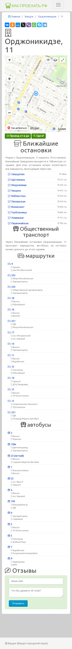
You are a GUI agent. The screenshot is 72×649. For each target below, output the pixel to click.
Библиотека (17, 196)
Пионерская (16, 201)
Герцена (14, 190)
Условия (62, 129)
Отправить (18, 603)
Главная (15, 16)
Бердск (29, 16)
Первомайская (18, 223)
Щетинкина (16, 179)
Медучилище (17, 185)
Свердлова (16, 174)
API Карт (34, 128)
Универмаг (16, 217)
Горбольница (17, 212)
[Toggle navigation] (58, 5)
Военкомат (16, 207)
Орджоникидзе (47, 16)
